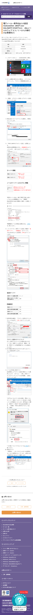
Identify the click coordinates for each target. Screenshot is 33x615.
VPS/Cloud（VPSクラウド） (10, 559)
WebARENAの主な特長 (8, 524)
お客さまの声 (6, 531)
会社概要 (5, 585)
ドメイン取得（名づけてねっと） (11, 548)
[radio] (11, 483)
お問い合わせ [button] (16, 512)
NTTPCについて (7, 583)
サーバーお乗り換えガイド (9, 529)
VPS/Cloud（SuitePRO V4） (10, 557)
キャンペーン (6, 535)
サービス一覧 (6, 527)
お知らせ (5, 533)
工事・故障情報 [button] (25, 506)
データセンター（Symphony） (10, 566)
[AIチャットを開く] (20, 602)
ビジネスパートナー (7, 537)
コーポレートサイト (7, 578)
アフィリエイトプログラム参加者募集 (12, 540)
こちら (28, 224)
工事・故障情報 (6, 574)
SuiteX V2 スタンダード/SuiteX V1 (20, 7)
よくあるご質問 (26, 7)
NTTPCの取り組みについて (9, 587)
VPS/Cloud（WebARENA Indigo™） (11, 561)
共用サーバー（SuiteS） (9, 552)
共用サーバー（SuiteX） (9, 550)
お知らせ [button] (8, 506)
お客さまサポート (17, 2)
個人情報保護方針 (7, 600)
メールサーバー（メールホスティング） (12, 555)
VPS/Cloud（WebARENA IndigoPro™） (12, 563)
